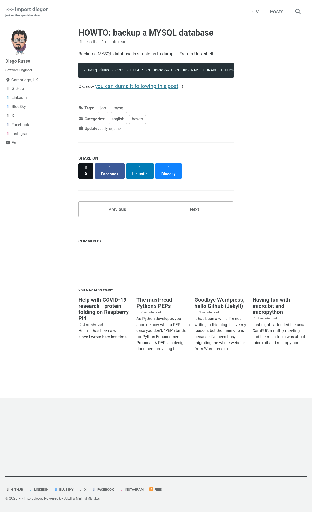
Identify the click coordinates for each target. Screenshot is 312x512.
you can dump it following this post (140, 98)
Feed (174, 489)
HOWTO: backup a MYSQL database (146, 34)
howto (137, 131)
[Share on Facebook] (112, 181)
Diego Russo (20, 62)
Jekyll (73, 498)
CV (253, 12)
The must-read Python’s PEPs (154, 316)
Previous (117, 218)
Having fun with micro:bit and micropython (271, 319)
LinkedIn (42, 489)
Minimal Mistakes (96, 498)
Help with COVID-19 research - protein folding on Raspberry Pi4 (103, 322)
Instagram (146, 489)
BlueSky (71, 489)
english (117, 131)
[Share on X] (86, 181)
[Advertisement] (151, 443)
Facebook (114, 489)
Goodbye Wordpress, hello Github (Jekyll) (219, 316)
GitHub (15, 489)
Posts (274, 12)
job (103, 121)
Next (194, 218)
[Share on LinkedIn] (144, 181)
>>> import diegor (26, 12)
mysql (119, 121)
